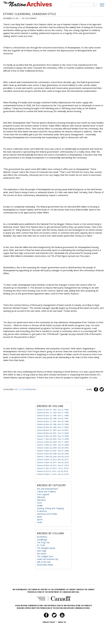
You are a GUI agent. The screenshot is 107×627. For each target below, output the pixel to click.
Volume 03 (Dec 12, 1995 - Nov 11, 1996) (53, 415)
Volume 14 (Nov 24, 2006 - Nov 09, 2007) (53, 448)
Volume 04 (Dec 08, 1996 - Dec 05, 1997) (52, 418)
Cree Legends (43, 494)
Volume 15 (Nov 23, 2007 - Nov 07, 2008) (53, 451)
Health (40, 505)
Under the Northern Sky (47, 559)
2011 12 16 (19, 389)
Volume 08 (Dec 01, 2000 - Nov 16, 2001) (53, 430)
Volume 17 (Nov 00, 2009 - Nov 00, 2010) (53, 456)
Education (41, 500)
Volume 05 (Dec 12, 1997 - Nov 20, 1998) (53, 421)
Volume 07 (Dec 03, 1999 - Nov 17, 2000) (53, 427)
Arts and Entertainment (47, 488)
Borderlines (30, 389)
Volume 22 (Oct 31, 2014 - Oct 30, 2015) (52, 471)
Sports (40, 519)
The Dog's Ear (43, 542)
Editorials (41, 497)
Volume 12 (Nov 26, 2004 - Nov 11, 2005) (53, 442)
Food (39, 502)
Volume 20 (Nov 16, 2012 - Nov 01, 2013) (53, 465)
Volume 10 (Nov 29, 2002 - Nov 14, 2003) (53, 436)
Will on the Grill (43, 562)
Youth (39, 522)
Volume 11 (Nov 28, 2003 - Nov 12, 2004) (53, 439)
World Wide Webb (45, 564)
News (39, 516)
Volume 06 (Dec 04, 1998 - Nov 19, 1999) (53, 424)
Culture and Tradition (46, 491)
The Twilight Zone (45, 556)
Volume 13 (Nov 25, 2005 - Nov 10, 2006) (53, 445)
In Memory (42, 511)
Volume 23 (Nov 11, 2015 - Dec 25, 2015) (53, 474)
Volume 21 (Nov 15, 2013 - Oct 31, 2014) (52, 468)
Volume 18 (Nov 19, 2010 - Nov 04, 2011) (53, 459)
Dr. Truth (41, 545)
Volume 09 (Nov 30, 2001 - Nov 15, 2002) (53, 433)
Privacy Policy (50, 622)
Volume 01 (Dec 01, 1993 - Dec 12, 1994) (52, 409)
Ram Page (41, 550)
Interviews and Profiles (47, 514)
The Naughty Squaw (46, 548)
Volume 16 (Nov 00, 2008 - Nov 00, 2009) (53, 454)
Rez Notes (41, 553)
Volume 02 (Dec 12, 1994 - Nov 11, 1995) (53, 412)
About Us (62, 622)
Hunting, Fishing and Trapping (50, 508)
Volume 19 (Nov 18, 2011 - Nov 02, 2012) (53, 462)
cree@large (42, 539)
